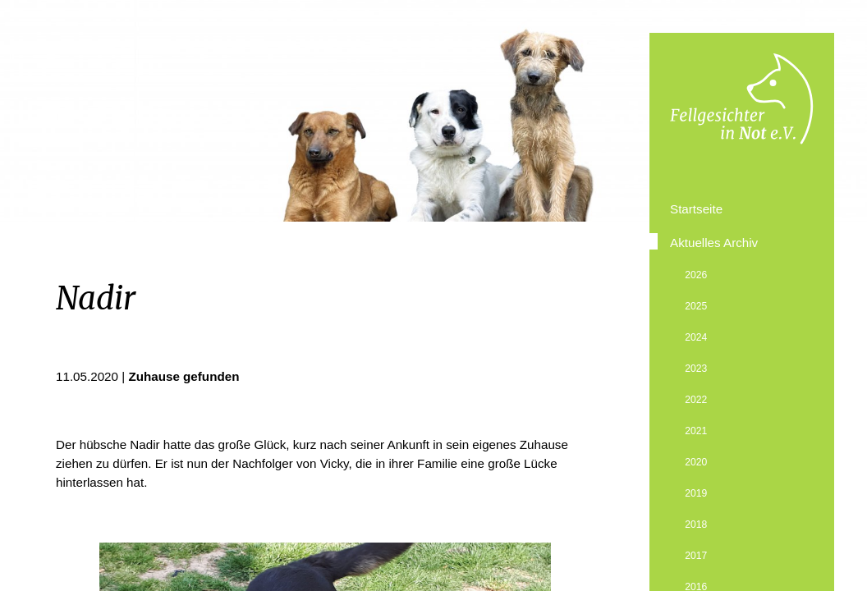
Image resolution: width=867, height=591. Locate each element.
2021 (696, 431)
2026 (696, 275)
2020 (696, 462)
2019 (696, 493)
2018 (696, 524)
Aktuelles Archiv (714, 243)
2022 (696, 399)
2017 (696, 555)
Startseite (696, 209)
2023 (696, 368)
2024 (696, 337)
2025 (696, 306)
